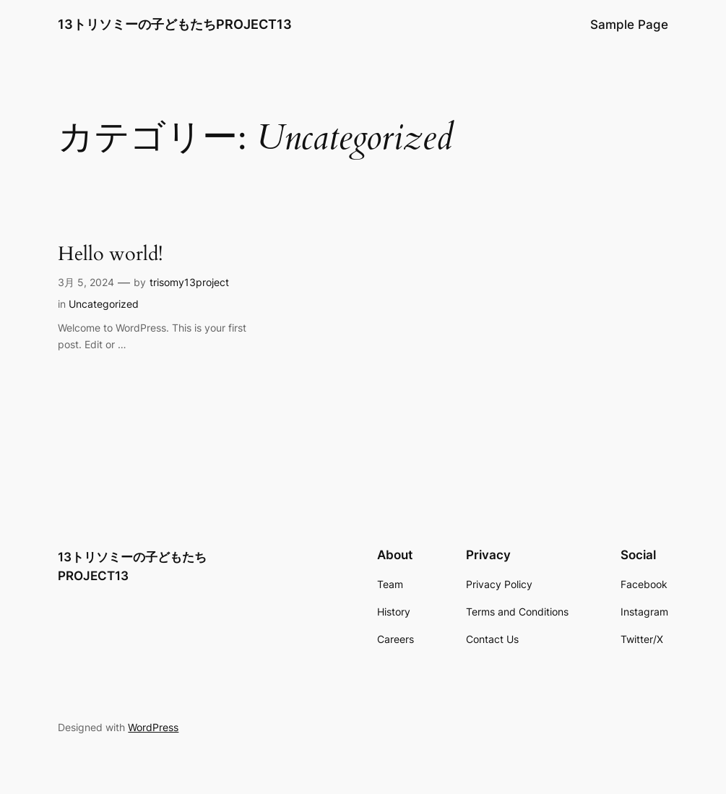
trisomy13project (189, 282)
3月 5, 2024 (86, 282)
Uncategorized (104, 304)
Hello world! (110, 254)
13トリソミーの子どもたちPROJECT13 (175, 24)
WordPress (153, 727)
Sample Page (629, 24)
